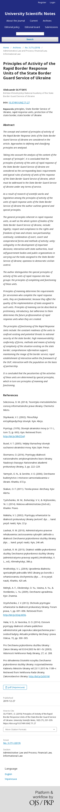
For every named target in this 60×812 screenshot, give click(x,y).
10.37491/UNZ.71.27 (19, 102)
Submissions (51, 27)
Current (34, 20)
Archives (47, 20)
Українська (11, 778)
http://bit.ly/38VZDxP (14, 436)
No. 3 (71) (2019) (32, 47)
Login (52, 2)
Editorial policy (12, 27)
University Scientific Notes (30, 13)
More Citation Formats (15, 729)
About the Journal (15, 20)
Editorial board (32, 27)
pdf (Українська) (16, 687)
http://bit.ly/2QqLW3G (14, 614)
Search (30, 39)
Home (6, 47)
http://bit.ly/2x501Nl (39, 676)
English (8, 774)
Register (42, 2)
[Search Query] (30, 33)
